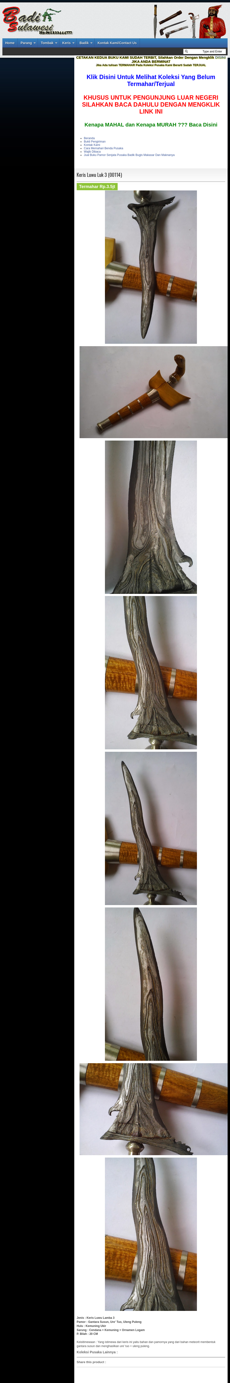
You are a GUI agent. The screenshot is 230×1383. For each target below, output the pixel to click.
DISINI (220, 57)
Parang (26, 43)
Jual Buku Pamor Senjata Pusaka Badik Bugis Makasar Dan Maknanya (129, 155)
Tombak (47, 43)
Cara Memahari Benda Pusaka (103, 148)
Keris (66, 43)
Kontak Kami (92, 145)
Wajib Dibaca (92, 151)
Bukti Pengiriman (95, 141)
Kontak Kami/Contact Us (117, 43)
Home (10, 43)
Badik (84, 43)
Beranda (89, 138)
